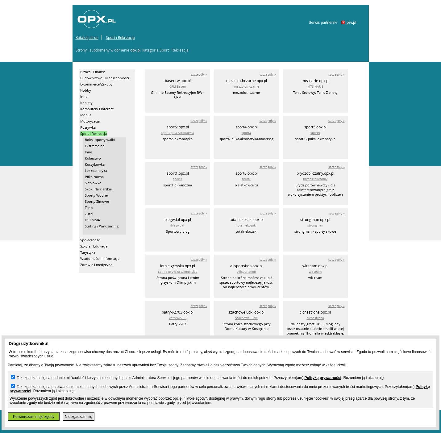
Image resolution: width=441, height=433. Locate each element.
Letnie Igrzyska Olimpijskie (178, 272)
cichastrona (315, 318)
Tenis (89, 207)
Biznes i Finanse (93, 71)
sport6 (246, 179)
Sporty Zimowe (97, 201)
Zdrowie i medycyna (96, 264)
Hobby (85, 90)
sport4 (246, 133)
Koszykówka (95, 164)
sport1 (177, 179)
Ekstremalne (94, 146)
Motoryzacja (90, 121)
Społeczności (90, 240)
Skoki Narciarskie (98, 189)
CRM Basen (177, 87)
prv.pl (351, 22)
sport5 (315, 133)
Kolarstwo (93, 158)
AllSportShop (246, 272)
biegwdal (177, 225)
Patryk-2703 (177, 318)
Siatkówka (93, 183)
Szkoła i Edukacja (93, 246)
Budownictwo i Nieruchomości (104, 78)
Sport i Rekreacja (120, 37)
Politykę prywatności (322, 378)
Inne (83, 96)
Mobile (85, 115)
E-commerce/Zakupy (96, 84)
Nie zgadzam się (78, 416)
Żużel (89, 213)
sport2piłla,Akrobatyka (177, 133)
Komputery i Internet (97, 108)
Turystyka (87, 252)
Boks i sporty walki (100, 139)
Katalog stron (87, 37)
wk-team (315, 272)
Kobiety (86, 102)
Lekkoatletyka (96, 170)
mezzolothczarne (246, 87)
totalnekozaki (246, 225)
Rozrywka (88, 127)
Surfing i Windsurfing (102, 226)
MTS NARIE (315, 87)
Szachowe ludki (246, 318)
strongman (315, 225)
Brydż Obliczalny (315, 179)
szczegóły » (199, 75)
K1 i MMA (92, 220)
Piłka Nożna (94, 176)
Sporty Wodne (96, 195)
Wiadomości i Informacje (99, 258)
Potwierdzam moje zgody (33, 416)
